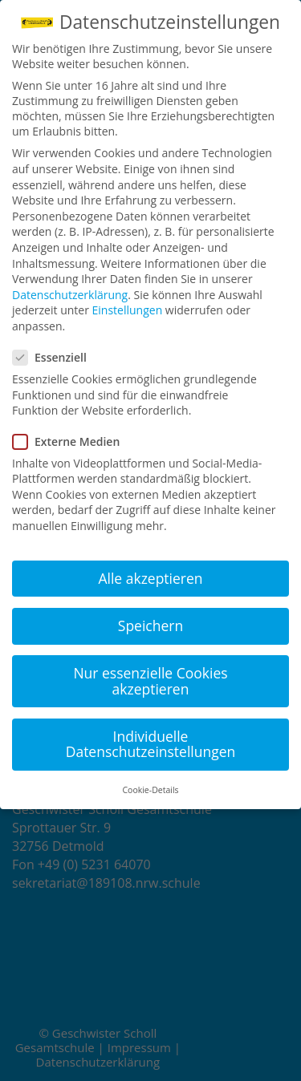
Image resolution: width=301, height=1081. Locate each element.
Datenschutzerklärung (70, 294)
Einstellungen (127, 310)
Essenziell (56, 357)
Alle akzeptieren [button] (150, 578)
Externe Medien (72, 441)
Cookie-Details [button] (150, 790)
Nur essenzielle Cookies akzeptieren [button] (150, 680)
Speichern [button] (150, 625)
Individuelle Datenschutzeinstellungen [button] (151, 744)
